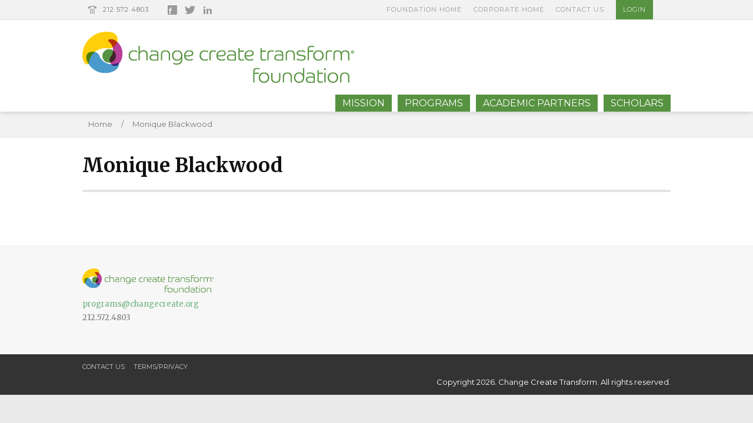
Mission (363, 103)
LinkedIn (208, 10)
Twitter (190, 10)
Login (634, 9)
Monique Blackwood (172, 124)
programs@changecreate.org (140, 304)
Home (100, 124)
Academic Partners (537, 103)
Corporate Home (509, 9)
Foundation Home (424, 9)
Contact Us (580, 9)
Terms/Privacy (161, 366)
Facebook (172, 10)
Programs (434, 103)
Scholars (637, 103)
